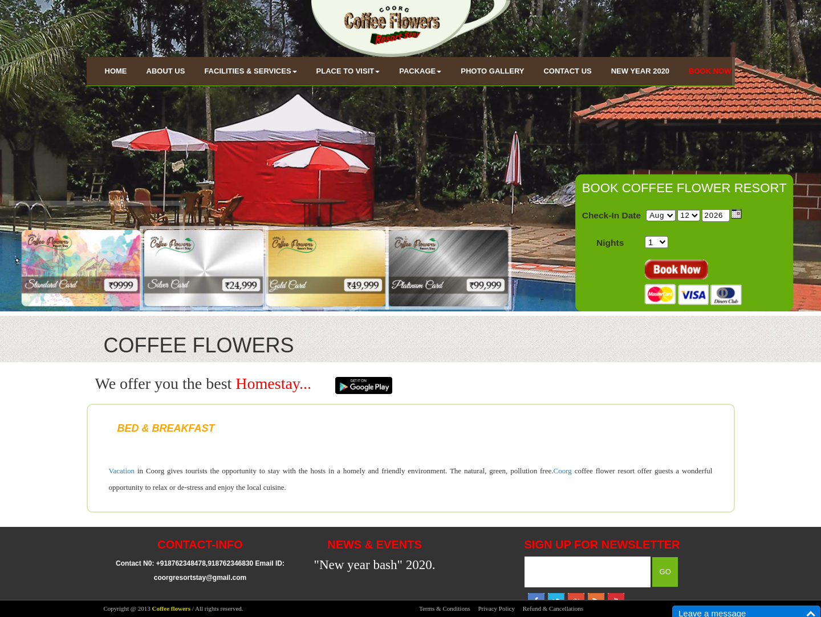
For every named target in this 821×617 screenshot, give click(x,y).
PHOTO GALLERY (492, 71)
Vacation (122, 470)
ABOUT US (166, 71)
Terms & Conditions (444, 608)
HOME (116, 71)
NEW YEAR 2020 (640, 71)
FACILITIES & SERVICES (250, 71)
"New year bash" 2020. (375, 565)
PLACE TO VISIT (348, 71)
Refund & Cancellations (553, 608)
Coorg (563, 470)
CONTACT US (567, 71)
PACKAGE (420, 71)
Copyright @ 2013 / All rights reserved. (173, 608)
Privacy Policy (496, 608)
